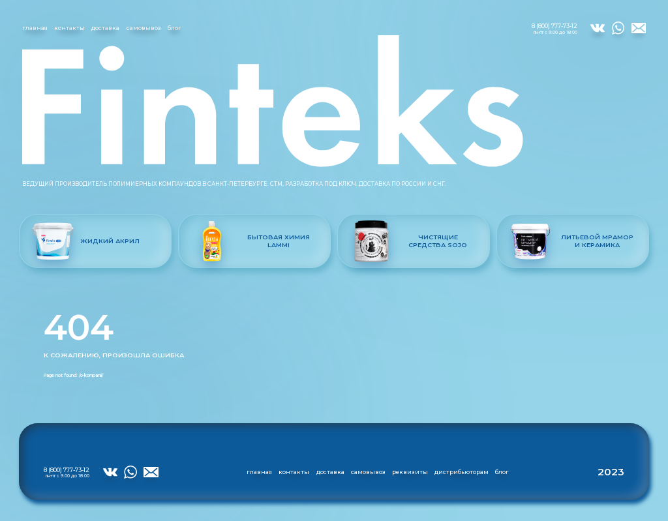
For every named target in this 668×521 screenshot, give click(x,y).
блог (174, 27)
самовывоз (144, 27)
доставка (105, 27)
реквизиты (410, 471)
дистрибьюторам (461, 471)
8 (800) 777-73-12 (554, 28)
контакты (69, 27)
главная (35, 27)
